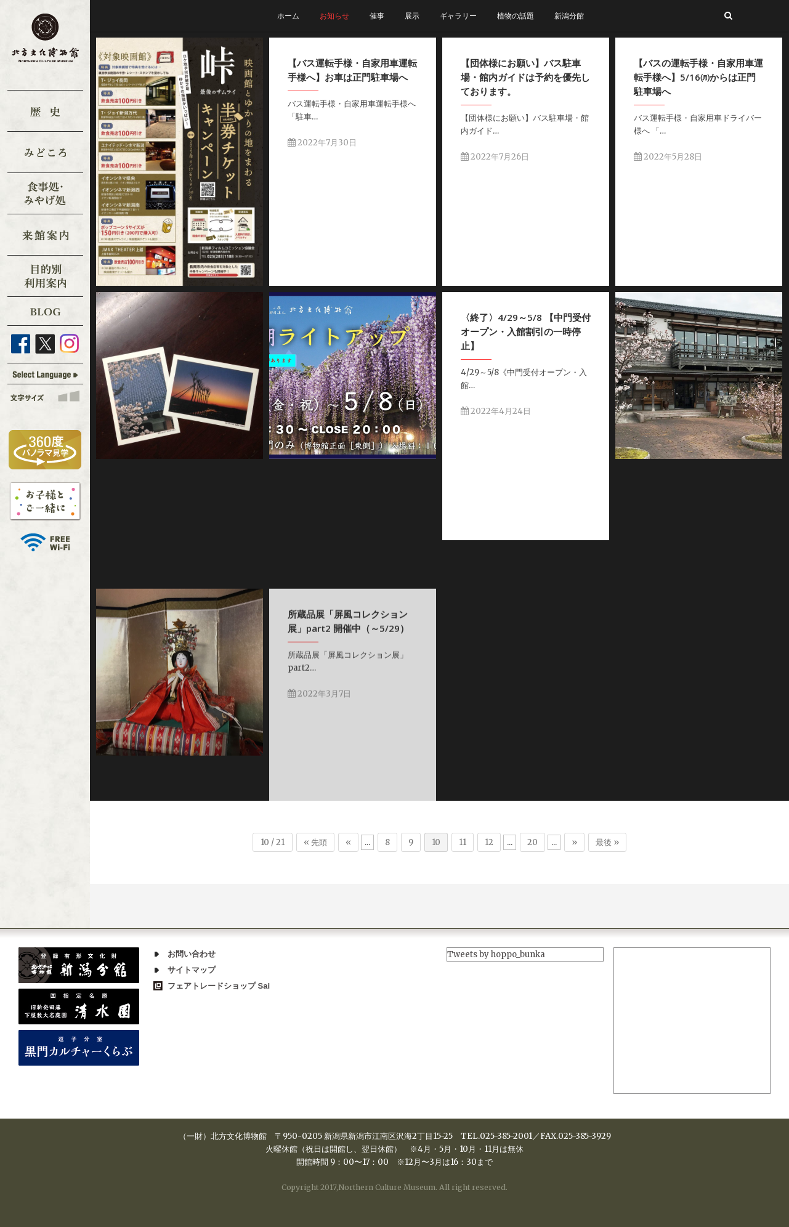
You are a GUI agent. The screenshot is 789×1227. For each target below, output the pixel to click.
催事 (377, 15)
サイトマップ (192, 969)
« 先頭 (315, 842)
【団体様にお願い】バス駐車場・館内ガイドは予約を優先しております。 (525, 77)
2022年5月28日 (668, 157)
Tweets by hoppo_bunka (496, 954)
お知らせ (334, 15)
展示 (412, 15)
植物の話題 (515, 15)
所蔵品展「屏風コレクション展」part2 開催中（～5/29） (348, 720)
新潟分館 (569, 15)
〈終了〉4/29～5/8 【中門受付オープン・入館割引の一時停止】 (526, 331)
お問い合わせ (192, 953)
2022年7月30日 (322, 142)
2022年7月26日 (495, 157)
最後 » (607, 842)
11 (462, 842)
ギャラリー (458, 15)
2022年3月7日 (319, 792)
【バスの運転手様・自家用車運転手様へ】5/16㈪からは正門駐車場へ (698, 77)
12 (489, 842)
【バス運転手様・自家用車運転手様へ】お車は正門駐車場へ (352, 70)
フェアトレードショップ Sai (219, 985)
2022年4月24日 (496, 411)
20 (532, 842)
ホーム (288, 15)
